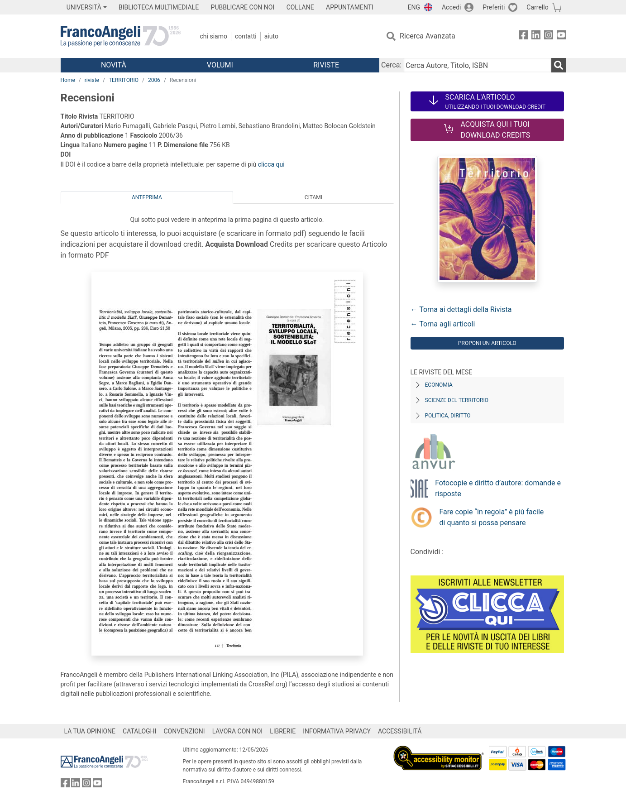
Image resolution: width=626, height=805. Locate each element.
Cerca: (391, 65)
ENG (414, 7)
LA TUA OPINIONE (90, 731)
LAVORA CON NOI (237, 731)
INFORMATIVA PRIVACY (337, 731)
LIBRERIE (283, 731)
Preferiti (494, 7)
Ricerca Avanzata (427, 36)
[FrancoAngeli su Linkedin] (535, 36)
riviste (92, 80)
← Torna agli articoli (443, 324)
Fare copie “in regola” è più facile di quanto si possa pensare (492, 517)
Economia (439, 385)
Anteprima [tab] (147, 197)
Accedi (451, 7)
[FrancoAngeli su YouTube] (561, 36)
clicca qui (271, 164)
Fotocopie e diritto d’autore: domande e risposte (498, 488)
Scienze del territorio (457, 400)
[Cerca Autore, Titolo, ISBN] (477, 65)
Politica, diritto (448, 415)
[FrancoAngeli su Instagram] (548, 36)
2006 (154, 80)
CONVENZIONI (184, 731)
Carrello (537, 7)
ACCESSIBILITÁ (399, 731)
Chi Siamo (213, 36)
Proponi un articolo (487, 343)
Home (68, 80)
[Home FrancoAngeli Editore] (121, 36)
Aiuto (271, 36)
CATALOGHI (139, 731)
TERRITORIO (124, 80)
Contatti (246, 36)
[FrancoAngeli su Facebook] (523, 36)
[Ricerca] (558, 65)
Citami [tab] (313, 197)
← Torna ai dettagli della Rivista (461, 309)
